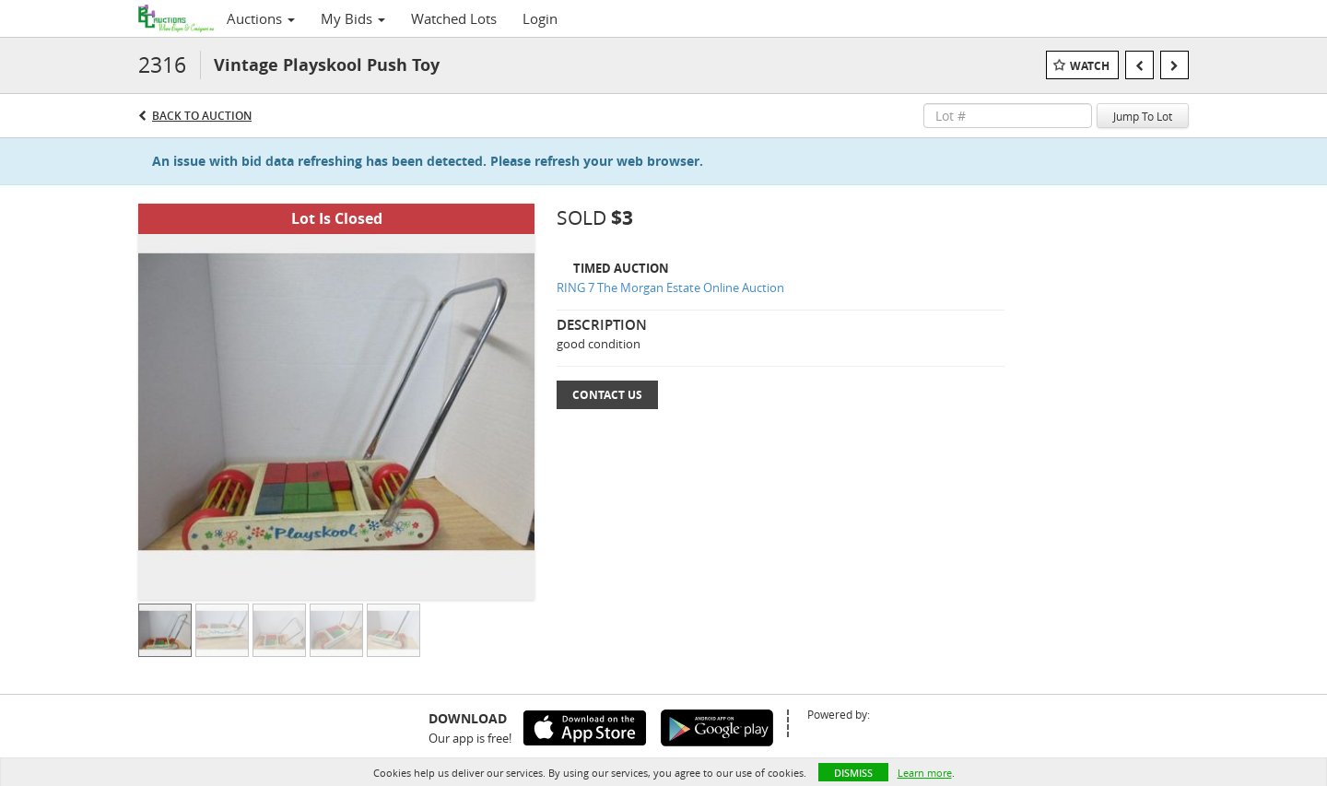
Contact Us (607, 395)
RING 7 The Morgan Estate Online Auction (670, 287)
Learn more (925, 773)
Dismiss (853, 773)
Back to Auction (202, 115)
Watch (1090, 66)
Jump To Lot (1142, 116)
